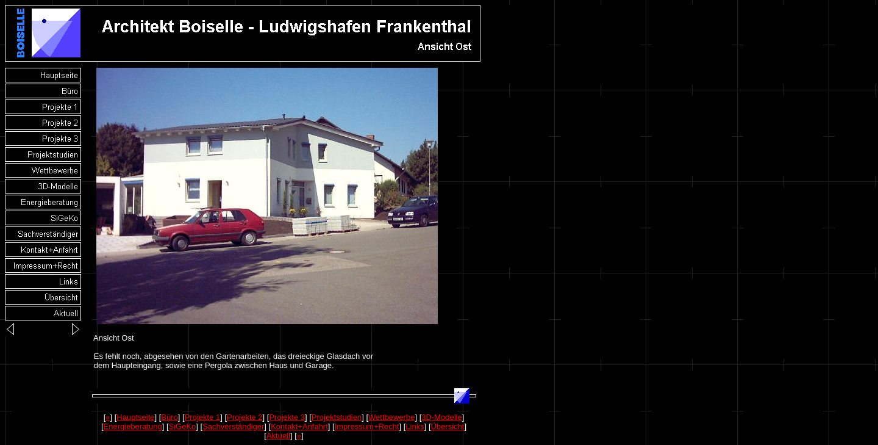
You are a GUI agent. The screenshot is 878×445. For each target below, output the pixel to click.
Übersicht (448, 426)
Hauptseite (135, 417)
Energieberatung (133, 426)
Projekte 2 (245, 417)
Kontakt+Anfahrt (299, 426)
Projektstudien (337, 417)
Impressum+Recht (367, 426)
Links (414, 426)
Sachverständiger (233, 426)
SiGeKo (182, 426)
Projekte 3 (287, 417)
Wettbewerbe (391, 417)
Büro (169, 417)
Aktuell (278, 435)
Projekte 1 (203, 417)
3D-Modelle (441, 417)
